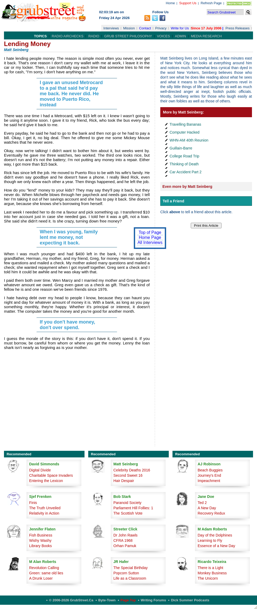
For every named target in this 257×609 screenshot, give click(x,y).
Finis (33, 503)
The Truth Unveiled (44, 508)
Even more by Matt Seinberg (187, 186)
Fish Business (40, 535)
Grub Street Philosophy (128, 36)
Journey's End (209, 475)
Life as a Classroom (129, 578)
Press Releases (237, 28)
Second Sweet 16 (128, 475)
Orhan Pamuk (124, 546)
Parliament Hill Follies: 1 (133, 508)
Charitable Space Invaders (51, 475)
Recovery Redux (211, 513)
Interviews (111, 28)
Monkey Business (212, 573)
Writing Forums (153, 600)
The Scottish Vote (128, 513)
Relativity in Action (44, 513)
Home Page (150, 237)
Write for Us (180, 28)
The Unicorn (208, 578)
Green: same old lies (46, 573)
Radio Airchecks (67, 36)
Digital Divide (40, 470)
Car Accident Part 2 (186, 172)
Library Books (40, 546)
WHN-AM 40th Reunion (189, 140)
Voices (163, 36)
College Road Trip (184, 156)
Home (170, 3)
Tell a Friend (173, 201)
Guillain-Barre (181, 148)
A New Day (207, 508)
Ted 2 (202, 503)
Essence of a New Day (216, 546)
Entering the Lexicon (46, 481)
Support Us (187, 3)
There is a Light (210, 568)
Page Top (128, 600)
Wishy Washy (40, 540)
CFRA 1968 (122, 540)
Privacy (161, 28)
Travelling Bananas (185, 124)
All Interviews (150, 242)
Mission (129, 28)
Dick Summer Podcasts (190, 600)
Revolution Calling (44, 568)
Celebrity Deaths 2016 (131, 470)
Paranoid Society (127, 503)
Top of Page (150, 232)
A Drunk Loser (41, 578)
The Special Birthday (130, 568)
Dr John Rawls (125, 535)
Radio (93, 36)
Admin (180, 36)
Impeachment (209, 481)
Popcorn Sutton (126, 573)
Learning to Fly (210, 540)
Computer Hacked (185, 132)
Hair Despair (123, 481)
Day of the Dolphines (215, 535)
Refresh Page (211, 3)
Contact (145, 28)
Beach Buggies (210, 470)
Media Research (206, 36)
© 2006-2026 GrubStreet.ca (71, 600)
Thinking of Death (184, 164)
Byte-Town (107, 600)
